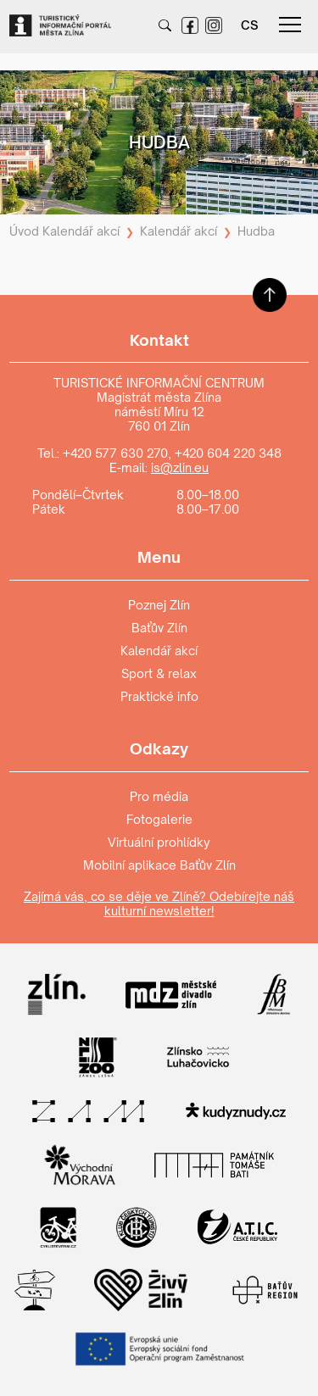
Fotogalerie (159, 819)
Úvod (24, 231)
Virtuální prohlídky (159, 842)
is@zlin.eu (180, 467)
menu (290, 24)
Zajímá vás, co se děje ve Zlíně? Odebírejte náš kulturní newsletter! (159, 903)
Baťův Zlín (159, 627)
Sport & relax (159, 673)
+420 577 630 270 (115, 453)
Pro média (159, 796)
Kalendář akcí (81, 231)
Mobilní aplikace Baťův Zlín (159, 865)
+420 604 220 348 (228, 453)
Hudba (256, 231)
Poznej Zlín (159, 605)
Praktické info (159, 696)
